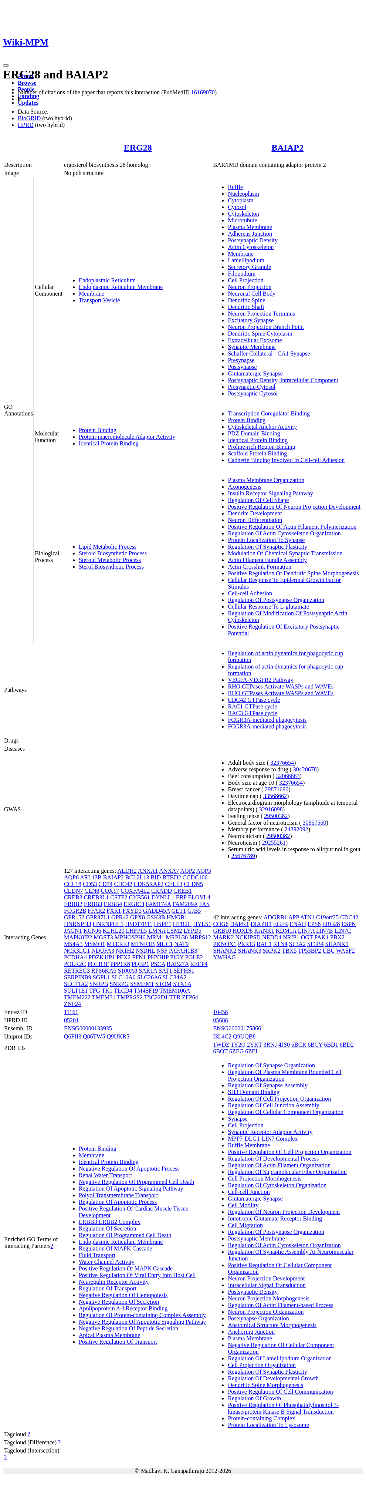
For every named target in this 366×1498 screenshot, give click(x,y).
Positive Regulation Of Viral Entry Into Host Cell (137, 1275)
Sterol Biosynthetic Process (111, 566)
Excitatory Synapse (251, 320)
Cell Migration (245, 1225)
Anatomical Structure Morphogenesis (272, 1325)
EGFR (280, 924)
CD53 (90, 884)
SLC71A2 (76, 984)
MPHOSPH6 (130, 937)
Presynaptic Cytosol (251, 387)
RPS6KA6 (103, 970)
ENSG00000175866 (237, 1028)
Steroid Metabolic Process (110, 560)
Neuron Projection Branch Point (266, 327)
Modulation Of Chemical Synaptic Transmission (285, 553)
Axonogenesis (244, 487)
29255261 (274, 842)
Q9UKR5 (117, 1036)
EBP (181, 897)
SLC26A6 (149, 977)
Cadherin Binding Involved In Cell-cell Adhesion (286, 460)
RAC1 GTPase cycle (252, 706)
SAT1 (165, 970)
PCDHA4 (75, 957)
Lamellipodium (246, 260)
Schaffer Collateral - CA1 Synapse (269, 353)
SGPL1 (101, 977)
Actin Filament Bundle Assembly (267, 560)
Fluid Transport (97, 1255)
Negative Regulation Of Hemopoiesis (123, 1295)
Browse (27, 83)
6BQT (220, 1051)
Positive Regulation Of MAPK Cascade (126, 1268)
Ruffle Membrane (249, 1145)
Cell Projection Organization (262, 1365)
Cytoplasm (240, 200)
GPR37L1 (98, 917)
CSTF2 (118, 897)
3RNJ (270, 1044)
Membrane (91, 293)
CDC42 (123, 884)
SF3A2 (297, 944)
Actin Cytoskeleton (251, 247)
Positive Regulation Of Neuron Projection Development (294, 507)
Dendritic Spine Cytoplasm (260, 333)
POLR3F (98, 964)
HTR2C (182, 924)
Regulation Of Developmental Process (273, 1158)
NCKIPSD (247, 937)
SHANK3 (249, 950)
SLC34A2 (175, 977)
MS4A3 (73, 944)
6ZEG (236, 1051)
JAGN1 (73, 931)
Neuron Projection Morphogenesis (268, 1298)
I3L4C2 (222, 1036)
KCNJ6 (92, 931)
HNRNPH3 (77, 924)
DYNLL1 (162, 897)
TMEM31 (104, 997)
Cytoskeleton (243, 214)
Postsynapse (242, 367)
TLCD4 (123, 990)
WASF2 (345, 950)
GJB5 (194, 911)
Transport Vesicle (99, 300)
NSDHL (145, 950)
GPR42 (120, 917)
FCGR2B (75, 911)
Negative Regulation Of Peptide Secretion (128, 1328)
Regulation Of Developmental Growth (273, 1378)
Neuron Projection (249, 287)
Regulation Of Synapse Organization (271, 1065)
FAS (204, 904)
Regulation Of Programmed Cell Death (125, 1235)
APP (293, 917)
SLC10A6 (124, 977)
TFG (94, 990)
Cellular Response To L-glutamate (268, 606)
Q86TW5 (94, 1036)
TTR (174, 997)
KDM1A (286, 931)
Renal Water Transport (105, 1175)
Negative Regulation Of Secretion (119, 1302)
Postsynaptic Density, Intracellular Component (283, 380)
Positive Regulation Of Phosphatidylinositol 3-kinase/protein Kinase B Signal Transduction (283, 1408)
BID (156, 877)
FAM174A (158, 904)
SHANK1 (337, 944)
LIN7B (324, 931)
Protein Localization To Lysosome (268, 1425)
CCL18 (72, 884)
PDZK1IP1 (101, 957)
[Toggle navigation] (6, 65)
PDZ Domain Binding (254, 433)
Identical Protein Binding (109, 443)
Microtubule (242, 220)
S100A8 (127, 970)
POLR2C (75, 964)
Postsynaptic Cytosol (253, 393)
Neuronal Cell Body (251, 293)
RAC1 (264, 944)
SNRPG (119, 984)
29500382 (276, 816)
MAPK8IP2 (78, 937)
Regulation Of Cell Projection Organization (279, 1098)
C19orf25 (327, 917)
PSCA (158, 964)
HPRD (26, 125)
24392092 (296, 829)
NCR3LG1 (77, 950)
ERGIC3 (133, 904)
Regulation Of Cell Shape (258, 500)
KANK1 (264, 931)
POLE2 (194, 957)
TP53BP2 (309, 950)
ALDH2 (126, 871)
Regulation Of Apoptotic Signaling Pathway (131, 1188)
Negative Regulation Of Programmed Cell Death (136, 1182)
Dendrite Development (255, 513)
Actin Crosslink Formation (259, 566)
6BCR (298, 1044)
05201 (71, 1020)
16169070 (203, 92)
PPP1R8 (120, 964)
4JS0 (284, 1044)
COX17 (110, 891)
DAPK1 (239, 924)
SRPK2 (272, 950)
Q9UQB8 (244, 1036)
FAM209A (184, 904)
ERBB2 (73, 904)
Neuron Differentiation (255, 520)
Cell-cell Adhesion (250, 593)
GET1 (179, 911)
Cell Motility (243, 1205)
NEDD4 (271, 937)
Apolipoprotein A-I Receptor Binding (123, 1308)
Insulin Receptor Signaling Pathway (270, 493)
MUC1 (164, 944)
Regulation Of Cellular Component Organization (285, 1112)
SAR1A (148, 970)
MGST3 (103, 937)
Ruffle (235, 187)
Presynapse (241, 360)
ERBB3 (93, 904)
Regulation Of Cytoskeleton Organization (277, 1185)
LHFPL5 (136, 931)
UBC (328, 950)
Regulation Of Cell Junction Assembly (273, 1105)
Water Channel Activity (107, 1262)
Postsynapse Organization (258, 1318)
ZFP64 (190, 997)
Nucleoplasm (243, 194)
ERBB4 (113, 904)
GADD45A (156, 911)
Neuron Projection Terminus (261, 313)
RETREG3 (77, 970)
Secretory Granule (249, 267)
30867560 (314, 822)
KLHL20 (114, 931)
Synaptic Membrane (251, 347)
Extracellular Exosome (255, 340)
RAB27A (178, 964)
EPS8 (314, 924)
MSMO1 (94, 944)
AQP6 (71, 877)
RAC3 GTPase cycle (252, 713)
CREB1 (182, 891)
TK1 (107, 990)
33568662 (275, 796)
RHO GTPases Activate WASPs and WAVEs (280, 686)
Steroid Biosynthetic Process (113, 553)
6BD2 (347, 1044)
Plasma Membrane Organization (266, 480)
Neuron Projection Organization (266, 1312)
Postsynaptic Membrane (256, 1238)
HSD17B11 (138, 924)
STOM (163, 984)
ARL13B (91, 877)
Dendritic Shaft (246, 307)
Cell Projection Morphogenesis (264, 1178)
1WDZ (221, 1044)
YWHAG (224, 957)
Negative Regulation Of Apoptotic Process (129, 1168)
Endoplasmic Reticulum (107, 280)
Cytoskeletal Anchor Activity (262, 427)
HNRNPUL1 (108, 924)
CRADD (161, 891)
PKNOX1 (224, 944)
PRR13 (246, 944)
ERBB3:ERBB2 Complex (109, 1222)
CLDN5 (193, 884)
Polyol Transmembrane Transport (118, 1195)
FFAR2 (96, 911)
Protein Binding (97, 430)
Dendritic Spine (246, 300)
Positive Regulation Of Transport (118, 1342)
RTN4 (280, 944)
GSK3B (155, 917)
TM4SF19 (145, 990)
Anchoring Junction (251, 1332)
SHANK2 (224, 950)
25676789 (243, 856)
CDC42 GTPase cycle (254, 700)
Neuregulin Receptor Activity (114, 1282)
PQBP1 (140, 964)
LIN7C (342, 931)
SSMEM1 (142, 984)
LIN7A (306, 931)
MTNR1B (143, 944)
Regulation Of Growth (254, 1398)
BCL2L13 (137, 877)
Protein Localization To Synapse (266, 540)
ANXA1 (148, 871)
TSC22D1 (156, 997)
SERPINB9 (77, 977)
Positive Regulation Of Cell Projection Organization (289, 1152)
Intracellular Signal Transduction (267, 1285)
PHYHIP (158, 957)
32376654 (282, 763)
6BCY (315, 1044)
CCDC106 (195, 877)
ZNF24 (72, 1004)
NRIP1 (291, 937)
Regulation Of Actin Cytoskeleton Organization (284, 533)
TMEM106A (174, 990)
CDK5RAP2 (148, 884)
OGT (307, 937)
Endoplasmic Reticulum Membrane (121, 287)
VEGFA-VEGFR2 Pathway (260, 680)
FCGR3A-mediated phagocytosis (267, 720)
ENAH (298, 924)
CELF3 (173, 884)
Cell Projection (245, 280)
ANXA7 (169, 871)
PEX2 (123, 957)
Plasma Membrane (250, 227)
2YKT (254, 1044)
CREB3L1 (96, 897)
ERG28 (138, 147)
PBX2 (337, 937)
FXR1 (113, 911)
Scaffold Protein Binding (257, 453)
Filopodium (241, 273)
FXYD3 (132, 911)
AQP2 (187, 871)
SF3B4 (315, 944)
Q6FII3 (72, 1036)
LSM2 (174, 931)
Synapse (237, 1118)
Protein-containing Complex (261, 1418)
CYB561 (139, 897)
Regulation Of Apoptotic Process (118, 1202)
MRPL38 (177, 937)
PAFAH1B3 (183, 950)
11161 (71, 1012)
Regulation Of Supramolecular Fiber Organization (287, 1172)
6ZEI (251, 1051)
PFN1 (139, 957)
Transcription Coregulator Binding (269, 413)
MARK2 (223, 937)
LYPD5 (192, 931)
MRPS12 (200, 937)
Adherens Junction (250, 233)
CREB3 (73, 897)
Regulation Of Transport (107, 1288)
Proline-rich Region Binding (261, 447)
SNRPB (98, 984)
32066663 (288, 776)
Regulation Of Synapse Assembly (268, 1085)
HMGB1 (177, 917)
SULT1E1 (76, 990)
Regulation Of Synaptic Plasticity (267, 546)
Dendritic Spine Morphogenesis (265, 1385)
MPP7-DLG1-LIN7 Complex (263, 1138)
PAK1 (321, 937)
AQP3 (203, 871)
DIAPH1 (261, 924)
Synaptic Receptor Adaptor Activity (270, 1132)
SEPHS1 (183, 970)
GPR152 (74, 917)
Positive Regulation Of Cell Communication (280, 1391)
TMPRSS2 (129, 997)
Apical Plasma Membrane (109, 1335)
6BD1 (331, 1044)
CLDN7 (73, 891)
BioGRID (29, 118)
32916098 (271, 809)
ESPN (349, 924)
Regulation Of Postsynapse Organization (276, 600)
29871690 (276, 789)
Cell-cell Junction (249, 1192)
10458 (220, 1012)
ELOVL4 (199, 897)
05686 (220, 1020)
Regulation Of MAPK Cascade (115, 1248)
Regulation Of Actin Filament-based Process (280, 1305)
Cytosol (237, 207)
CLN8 (91, 891)
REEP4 (198, 964)
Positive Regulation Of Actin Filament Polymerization (292, 527)
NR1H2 (125, 950)
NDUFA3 (102, 950)
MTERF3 (117, 944)
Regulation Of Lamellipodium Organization (280, 1358)
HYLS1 (202, 924)
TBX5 (289, 950)
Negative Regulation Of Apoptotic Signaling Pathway (142, 1322)
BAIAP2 (287, 147)
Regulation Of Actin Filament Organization (279, 1165)
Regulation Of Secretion (107, 1228)
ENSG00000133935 (88, 1028)
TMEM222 (77, 997)
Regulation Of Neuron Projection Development (284, 1212)
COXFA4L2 (135, 891)
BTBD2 (171, 877)
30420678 (305, 769)
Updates (28, 103)
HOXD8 (243, 931)
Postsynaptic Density (253, 240)
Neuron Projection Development (266, 1278)
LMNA (156, 931)
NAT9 (181, 944)
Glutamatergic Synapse (255, 373)
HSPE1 (162, 924)
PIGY (177, 957)
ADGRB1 (275, 917)
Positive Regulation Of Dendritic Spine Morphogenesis (293, 573)
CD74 (105, 884)
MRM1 (155, 937)
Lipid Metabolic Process (107, 546)
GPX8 (137, 917)
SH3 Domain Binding (253, 1092)
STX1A (182, 984)
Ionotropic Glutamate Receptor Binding (275, 1218)
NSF (162, 950)
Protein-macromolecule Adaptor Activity (127, 437)
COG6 (220, 924)
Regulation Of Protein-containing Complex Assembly (142, 1315)
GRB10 (222, 931)
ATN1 (307, 917)
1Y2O (238, 1044)
